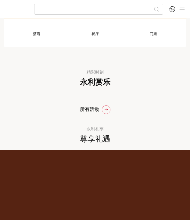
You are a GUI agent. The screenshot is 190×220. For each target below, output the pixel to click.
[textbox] (95, 9)
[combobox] (96, 9)
